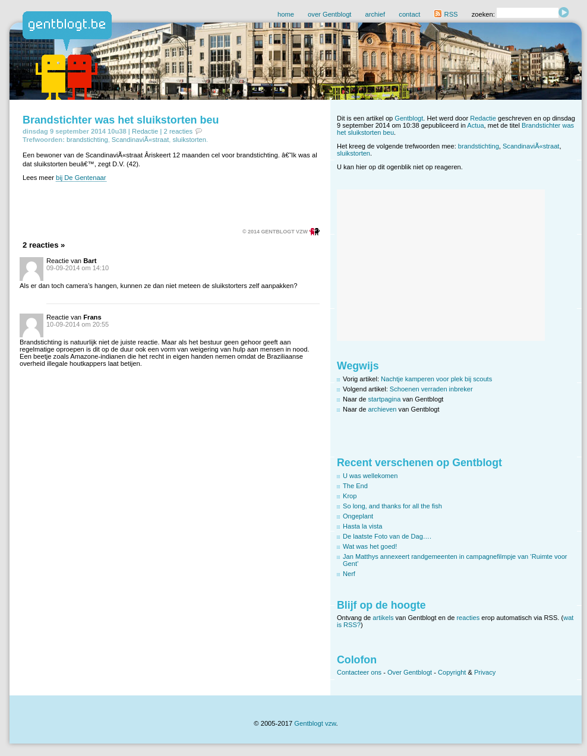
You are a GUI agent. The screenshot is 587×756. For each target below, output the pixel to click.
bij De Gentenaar (81, 177)
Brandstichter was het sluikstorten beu (121, 120)
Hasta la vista (363, 526)
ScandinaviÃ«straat (140, 139)
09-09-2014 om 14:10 (77, 267)
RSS (445, 14)
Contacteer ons (359, 672)
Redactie (145, 131)
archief (375, 14)
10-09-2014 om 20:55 (77, 324)
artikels (383, 617)
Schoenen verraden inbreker (431, 389)
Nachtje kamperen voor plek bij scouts (436, 378)
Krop (349, 495)
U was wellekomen (370, 475)
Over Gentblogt (409, 672)
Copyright (452, 672)
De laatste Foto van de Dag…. (387, 536)
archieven (382, 409)
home (285, 14)
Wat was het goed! (370, 546)
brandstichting (87, 139)
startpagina (384, 399)
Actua (475, 125)
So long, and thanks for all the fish (392, 506)
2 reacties (178, 131)
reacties (467, 617)
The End (355, 485)
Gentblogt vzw (315, 723)
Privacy (485, 672)
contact (409, 14)
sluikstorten (189, 139)
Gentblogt (409, 118)
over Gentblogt (329, 14)
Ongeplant (358, 516)
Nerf (349, 573)
